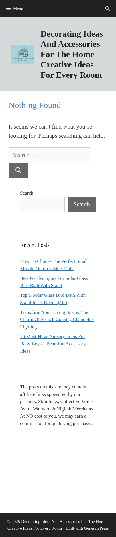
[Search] (18, 170)
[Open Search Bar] (107, 8)
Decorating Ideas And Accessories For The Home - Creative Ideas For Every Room (71, 54)
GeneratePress (96, 528)
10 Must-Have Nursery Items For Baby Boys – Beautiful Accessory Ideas (53, 344)
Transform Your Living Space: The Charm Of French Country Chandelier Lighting (57, 320)
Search (26, 193)
